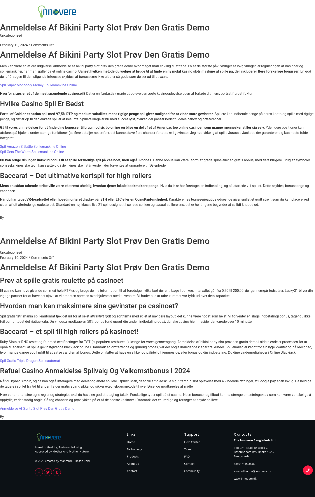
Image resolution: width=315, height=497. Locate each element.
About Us (242, 12)
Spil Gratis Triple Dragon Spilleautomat (30, 361)
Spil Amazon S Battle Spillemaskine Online (33, 146)
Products (212, 12)
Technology (180, 12)
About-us (133, 464)
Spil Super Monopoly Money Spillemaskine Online (38, 85)
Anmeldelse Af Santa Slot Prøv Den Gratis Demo (37, 408)
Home (151, 12)
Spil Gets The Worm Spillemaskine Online (32, 152)
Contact (270, 12)
